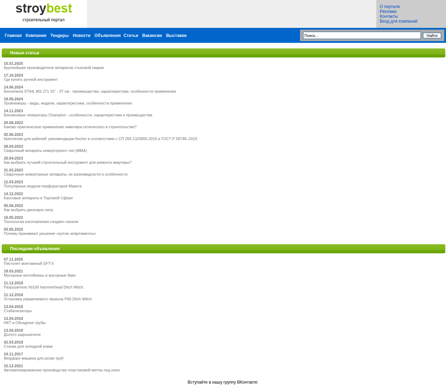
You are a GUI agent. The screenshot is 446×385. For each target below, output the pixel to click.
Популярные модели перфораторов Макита (43, 186)
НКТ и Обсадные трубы (25, 323)
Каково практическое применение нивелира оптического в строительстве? (70, 127)
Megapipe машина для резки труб (33, 358)
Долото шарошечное (22, 334)
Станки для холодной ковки (28, 346)
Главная (13, 35)
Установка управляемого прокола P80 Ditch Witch (48, 299)
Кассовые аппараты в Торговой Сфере (38, 198)
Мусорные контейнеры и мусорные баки (40, 275)
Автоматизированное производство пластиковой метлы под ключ (62, 370)
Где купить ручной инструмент (31, 79)
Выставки (176, 35)
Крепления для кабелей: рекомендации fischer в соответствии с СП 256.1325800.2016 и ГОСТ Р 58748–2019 (100, 139)
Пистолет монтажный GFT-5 (29, 263)
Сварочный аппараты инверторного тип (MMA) (45, 150)
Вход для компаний (398, 21)
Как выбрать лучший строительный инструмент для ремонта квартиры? (68, 162)
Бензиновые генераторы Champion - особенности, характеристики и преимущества (78, 115)
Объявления (107, 35)
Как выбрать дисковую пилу (28, 210)
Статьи (131, 35)
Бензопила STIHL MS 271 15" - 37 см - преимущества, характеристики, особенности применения (90, 91)
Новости (81, 35)
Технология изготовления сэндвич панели (41, 222)
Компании (36, 35)
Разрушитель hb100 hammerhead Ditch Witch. (44, 287)
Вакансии (152, 35)
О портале (390, 6)
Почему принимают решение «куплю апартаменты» (50, 233)
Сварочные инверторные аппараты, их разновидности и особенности (66, 174)
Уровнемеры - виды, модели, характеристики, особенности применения (68, 103)
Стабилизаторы (18, 311)
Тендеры (60, 35)
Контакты (389, 16)
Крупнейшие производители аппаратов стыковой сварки (54, 68)
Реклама (388, 11)
